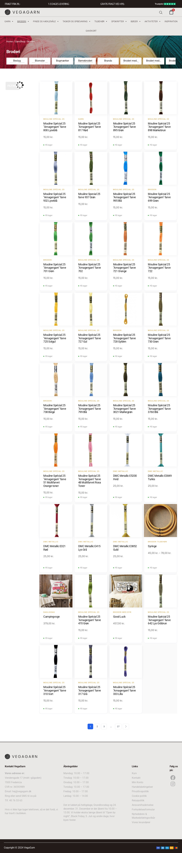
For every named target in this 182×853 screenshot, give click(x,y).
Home (9, 41)
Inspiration (171, 21)
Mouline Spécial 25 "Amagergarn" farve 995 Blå (124, 197)
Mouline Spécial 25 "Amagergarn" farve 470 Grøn (89, 620)
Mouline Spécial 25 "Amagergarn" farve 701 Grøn (54, 268)
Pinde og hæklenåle (46, 21)
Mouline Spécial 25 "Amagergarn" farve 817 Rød (89, 127)
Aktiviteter (153, 21)
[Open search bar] (160, 12)
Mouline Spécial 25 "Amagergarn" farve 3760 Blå (159, 409)
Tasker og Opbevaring (77, 21)
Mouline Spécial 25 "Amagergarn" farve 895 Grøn (124, 127)
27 (118, 726)
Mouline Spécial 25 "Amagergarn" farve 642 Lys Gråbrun (159, 620)
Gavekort (91, 31)
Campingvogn (51, 616)
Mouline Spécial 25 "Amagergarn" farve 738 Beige (54, 409)
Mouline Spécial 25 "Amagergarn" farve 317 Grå (89, 690)
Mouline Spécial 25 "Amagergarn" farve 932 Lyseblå (54, 197)
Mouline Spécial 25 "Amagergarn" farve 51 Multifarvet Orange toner (54, 480)
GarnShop (20, 41)
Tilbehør (101, 21)
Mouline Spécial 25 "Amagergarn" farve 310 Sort (54, 690)
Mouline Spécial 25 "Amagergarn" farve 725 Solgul (54, 338)
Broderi (23, 21)
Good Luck (119, 616)
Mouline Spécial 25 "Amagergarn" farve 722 (159, 268)
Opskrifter (119, 21)
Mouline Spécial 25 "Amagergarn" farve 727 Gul (89, 338)
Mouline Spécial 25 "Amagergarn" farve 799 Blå (89, 409)
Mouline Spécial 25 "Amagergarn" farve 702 (89, 268)
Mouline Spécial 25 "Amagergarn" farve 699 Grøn (159, 197)
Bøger (136, 21)
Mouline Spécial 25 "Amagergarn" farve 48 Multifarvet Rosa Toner (89, 480)
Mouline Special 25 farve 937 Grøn (89, 195)
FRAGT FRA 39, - (12, 3)
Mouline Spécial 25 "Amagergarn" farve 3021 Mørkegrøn (124, 409)
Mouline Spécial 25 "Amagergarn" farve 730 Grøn (159, 338)
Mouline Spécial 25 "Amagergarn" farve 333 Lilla (124, 690)
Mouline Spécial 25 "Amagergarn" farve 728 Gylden (124, 338)
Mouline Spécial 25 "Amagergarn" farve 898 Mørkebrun (159, 127)
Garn (9, 21)
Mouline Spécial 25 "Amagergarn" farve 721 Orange (124, 268)
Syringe (152, 546)
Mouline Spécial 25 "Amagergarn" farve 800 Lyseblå (54, 127)
